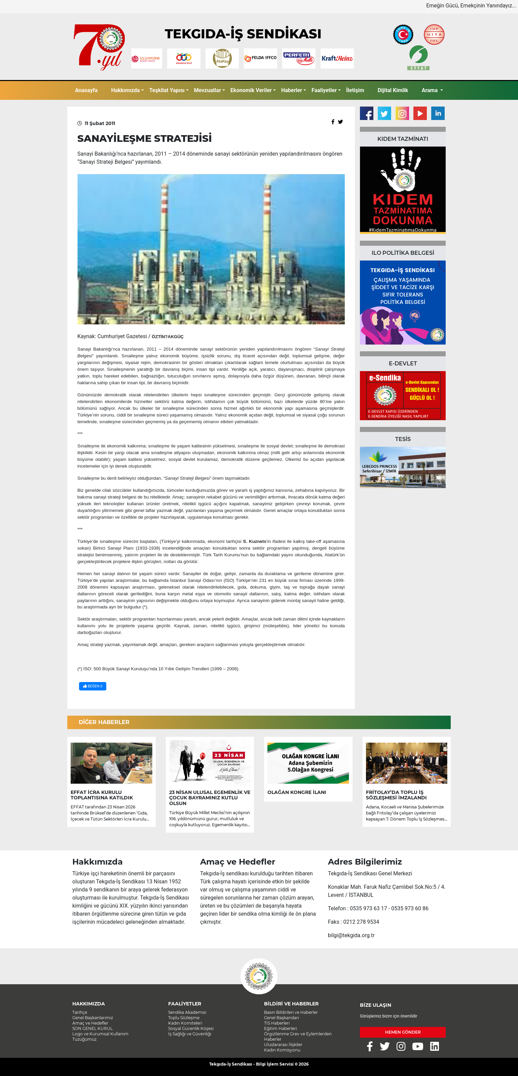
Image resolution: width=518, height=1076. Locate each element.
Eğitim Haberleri (280, 1028)
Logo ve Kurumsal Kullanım (100, 1033)
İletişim (355, 90)
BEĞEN (92, 686)
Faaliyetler (324, 90)
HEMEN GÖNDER (403, 1032)
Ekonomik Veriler (251, 90)
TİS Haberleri (277, 1023)
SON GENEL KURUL (92, 1028)
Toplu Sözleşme (183, 1017)
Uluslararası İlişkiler (283, 1044)
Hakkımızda (125, 90)
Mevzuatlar (207, 90)
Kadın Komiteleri (185, 1023)
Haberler (291, 90)
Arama (430, 90)
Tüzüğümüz (84, 1039)
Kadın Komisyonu (282, 1049)
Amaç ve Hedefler (90, 1023)
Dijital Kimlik (393, 90)
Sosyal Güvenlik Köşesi (191, 1028)
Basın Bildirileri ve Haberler (291, 1012)
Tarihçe (79, 1012)
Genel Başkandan (281, 1017)
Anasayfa (86, 90)
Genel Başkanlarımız (92, 1017)
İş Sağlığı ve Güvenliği (189, 1033)
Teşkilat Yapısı (167, 90)
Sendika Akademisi (187, 1012)
